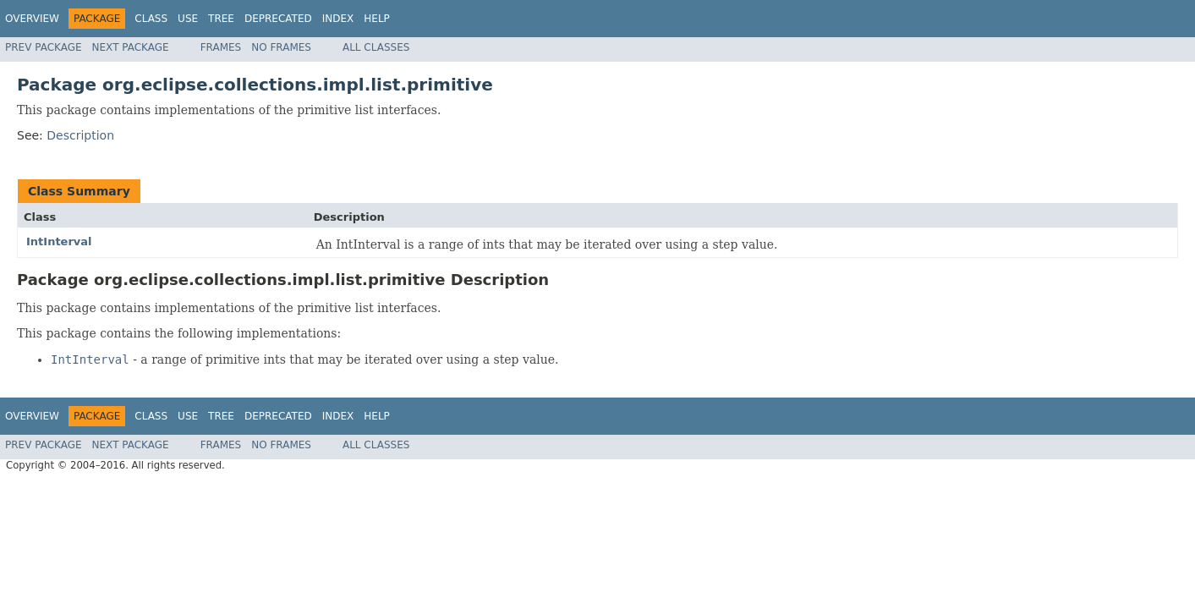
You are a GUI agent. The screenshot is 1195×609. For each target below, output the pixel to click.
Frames (221, 47)
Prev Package (43, 47)
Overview (32, 19)
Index (338, 19)
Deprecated (278, 19)
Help (377, 19)
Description (80, 135)
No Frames (281, 47)
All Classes (376, 47)
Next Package (130, 47)
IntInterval (59, 241)
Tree (221, 19)
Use (188, 19)
